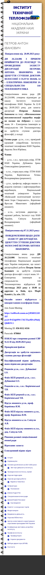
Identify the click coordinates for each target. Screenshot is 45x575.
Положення (15, 489)
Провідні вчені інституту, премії (20, 472)
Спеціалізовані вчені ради (18, 496)
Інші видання (16, 503)
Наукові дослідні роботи (17, 479)
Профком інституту (15, 533)
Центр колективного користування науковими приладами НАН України (21, 522)
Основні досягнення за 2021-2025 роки (22, 465)
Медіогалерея (13, 510)
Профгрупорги (16, 536)
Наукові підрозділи (15, 475)
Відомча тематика (18, 482)
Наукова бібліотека (15, 517)
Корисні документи (18, 539)
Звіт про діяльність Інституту (22, 467)
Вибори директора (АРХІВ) (17, 543)
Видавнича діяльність (16, 514)
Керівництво (12, 461)
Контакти (11, 547)
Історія (10, 458)
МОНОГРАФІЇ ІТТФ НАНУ (16, 500)
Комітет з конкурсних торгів (18, 507)
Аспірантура (12, 486)
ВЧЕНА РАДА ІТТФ (14, 493)
